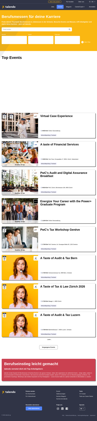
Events (60, 7)
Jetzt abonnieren (34, 408)
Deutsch (14, 37)
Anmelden (92, 7)
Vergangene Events (48, 347)
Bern (41, 42)
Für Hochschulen (30, 393)
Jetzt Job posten (55, 2)
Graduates (67, 39)
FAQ (63, 415)
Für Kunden (70, 2)
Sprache (4, 34)
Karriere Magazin (61, 396)
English (14, 40)
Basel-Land (41, 44)
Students (67, 40)
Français (14, 39)
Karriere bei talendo (61, 399)
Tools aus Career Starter (86, 396)
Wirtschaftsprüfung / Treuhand (48, 135)
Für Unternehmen (31, 396)
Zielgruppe (57, 34)
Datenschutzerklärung (71, 415)
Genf (41, 40)
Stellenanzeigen (60, 393)
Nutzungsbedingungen (83, 415)
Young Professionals (67, 37)
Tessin (41, 39)
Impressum (92, 415)
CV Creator (82, 393)
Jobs (52, 7)
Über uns (81, 2)
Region (30, 34)
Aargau (41, 37)
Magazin (68, 7)
